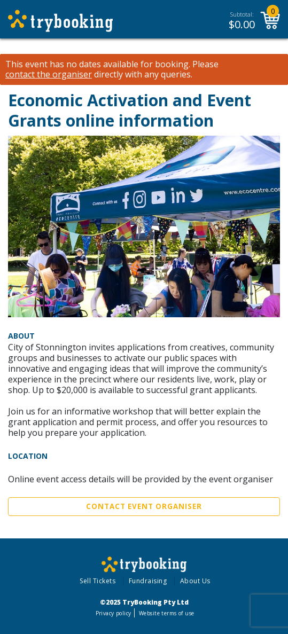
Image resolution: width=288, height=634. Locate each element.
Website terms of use (166, 613)
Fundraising (148, 580)
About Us (195, 580)
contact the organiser (48, 74)
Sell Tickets (97, 580)
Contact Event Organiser (144, 506)
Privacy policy (113, 613)
